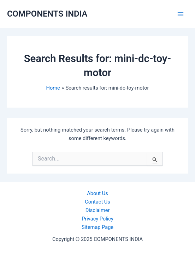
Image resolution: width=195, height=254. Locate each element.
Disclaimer (97, 210)
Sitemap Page (97, 227)
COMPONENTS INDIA (47, 14)
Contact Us (97, 202)
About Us (97, 193)
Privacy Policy (97, 219)
